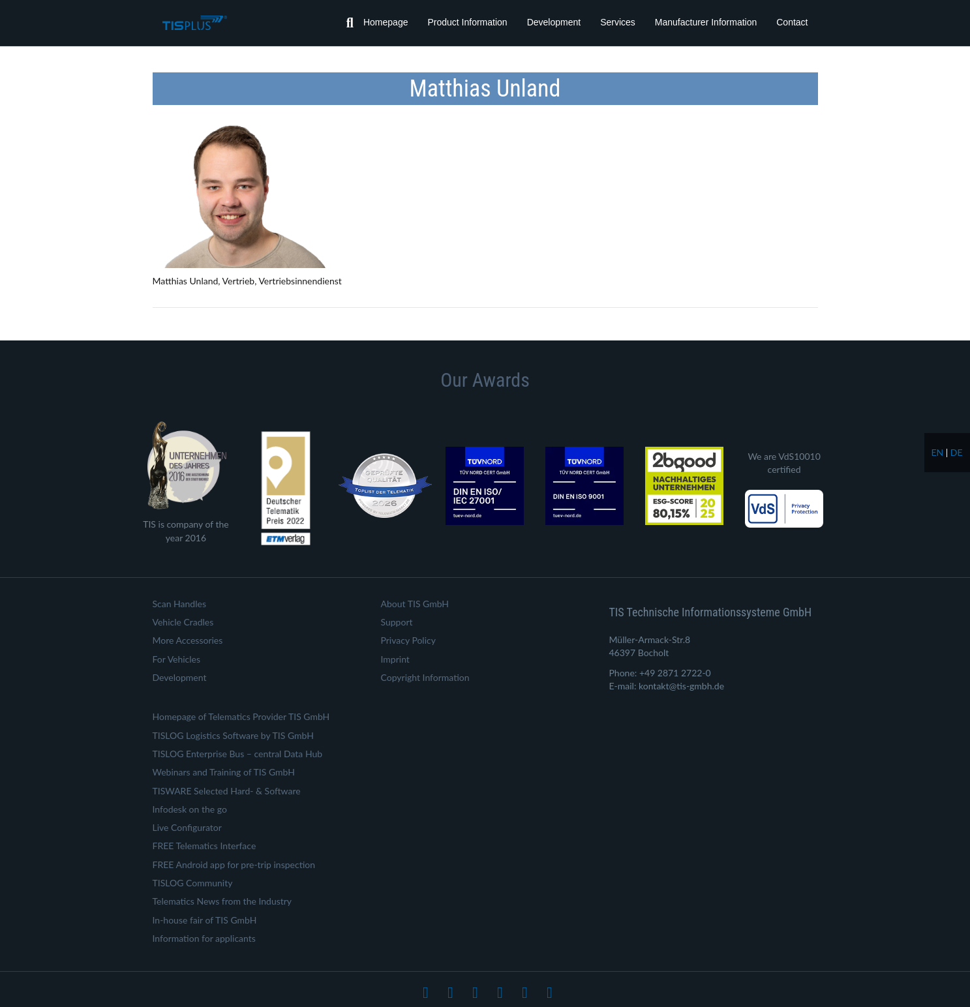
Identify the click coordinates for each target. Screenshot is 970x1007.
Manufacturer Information (706, 22)
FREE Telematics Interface (204, 845)
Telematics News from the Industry (222, 901)
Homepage (385, 22)
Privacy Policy (408, 640)
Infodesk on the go (190, 809)
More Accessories (188, 640)
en (937, 452)
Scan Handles (179, 603)
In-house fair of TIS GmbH (205, 919)
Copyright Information (425, 677)
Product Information (467, 22)
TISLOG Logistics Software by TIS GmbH (233, 735)
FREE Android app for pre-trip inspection (234, 864)
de (956, 452)
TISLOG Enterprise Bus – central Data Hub (238, 753)
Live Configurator (187, 827)
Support (397, 621)
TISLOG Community (193, 882)
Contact (792, 22)
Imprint (395, 659)
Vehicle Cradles (183, 621)
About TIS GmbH (415, 603)
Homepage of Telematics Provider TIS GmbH (241, 716)
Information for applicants (204, 938)
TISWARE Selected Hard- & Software (227, 790)
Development (554, 22)
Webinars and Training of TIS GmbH (224, 771)
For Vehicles (177, 659)
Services (617, 22)
